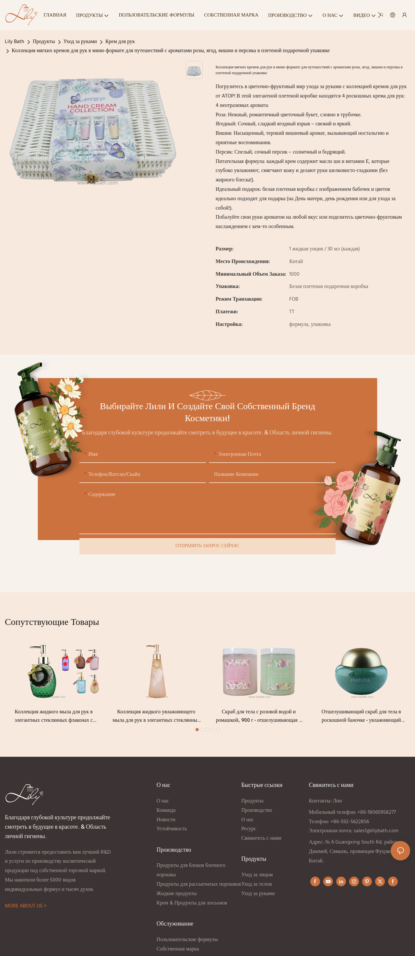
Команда (166, 811)
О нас (163, 802)
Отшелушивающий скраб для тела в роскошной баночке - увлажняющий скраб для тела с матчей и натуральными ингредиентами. (361, 717)
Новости (166, 820)
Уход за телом (256, 885)
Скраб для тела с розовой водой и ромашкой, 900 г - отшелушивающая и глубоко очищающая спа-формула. (259, 717)
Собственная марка (178, 950)
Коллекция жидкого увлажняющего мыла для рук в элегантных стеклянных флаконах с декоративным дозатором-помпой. (156, 717)
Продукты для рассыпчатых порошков (199, 885)
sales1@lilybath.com (376, 832)
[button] (379, 15)
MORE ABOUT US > (25, 907)
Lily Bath (14, 42)
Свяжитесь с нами (261, 839)
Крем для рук (120, 42)
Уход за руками (80, 42)
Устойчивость (172, 830)
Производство (256, 811)
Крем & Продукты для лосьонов (193, 904)
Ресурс (248, 830)
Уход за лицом (257, 876)
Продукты (44, 42)
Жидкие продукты (177, 894)
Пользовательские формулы (187, 940)
